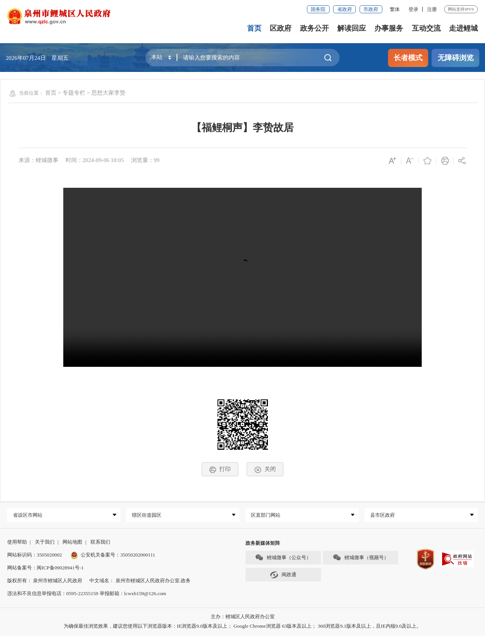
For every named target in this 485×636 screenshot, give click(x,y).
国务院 (318, 9)
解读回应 (351, 28)
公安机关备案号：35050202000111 (112, 555)
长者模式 (408, 58)
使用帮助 (17, 543)
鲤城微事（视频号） (361, 558)
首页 (254, 28)
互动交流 (426, 28)
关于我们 (45, 543)
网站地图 (72, 543)
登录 (413, 9)
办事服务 (388, 28)
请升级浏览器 (242, 277)
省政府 (344, 9)
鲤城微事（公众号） (283, 558)
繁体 (395, 9)
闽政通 (283, 575)
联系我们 (100, 543)
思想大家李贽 (108, 92)
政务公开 (314, 28)
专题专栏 (74, 92)
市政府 (370, 9)
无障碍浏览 (456, 58)
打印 (220, 469)
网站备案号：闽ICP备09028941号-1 (45, 569)
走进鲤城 (463, 28)
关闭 (265, 469)
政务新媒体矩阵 (263, 544)
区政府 (280, 28)
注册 (432, 9)
